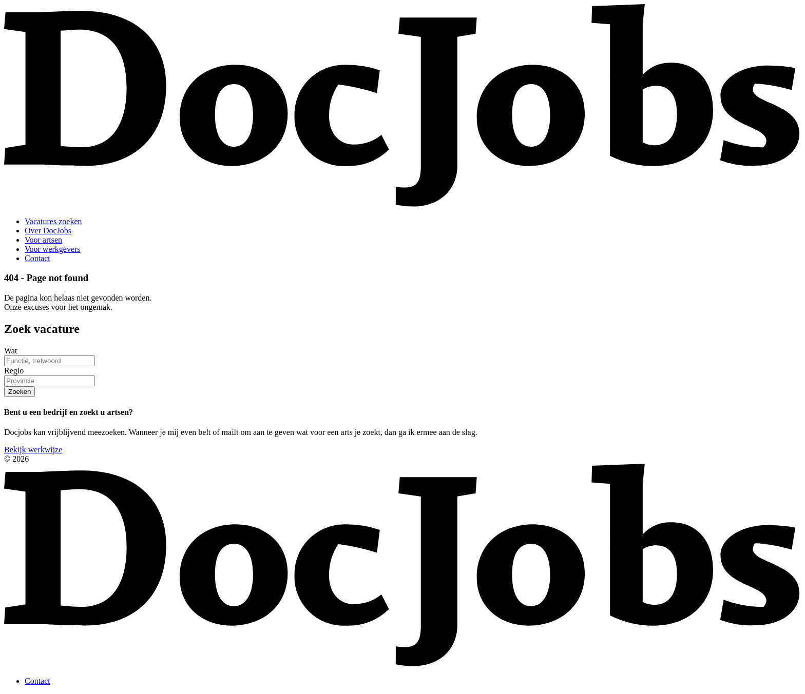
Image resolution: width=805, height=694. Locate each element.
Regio (14, 370)
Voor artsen (43, 239)
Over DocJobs (48, 230)
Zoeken (19, 391)
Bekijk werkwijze (33, 449)
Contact (37, 258)
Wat (10, 350)
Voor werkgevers (53, 249)
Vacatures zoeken (53, 221)
